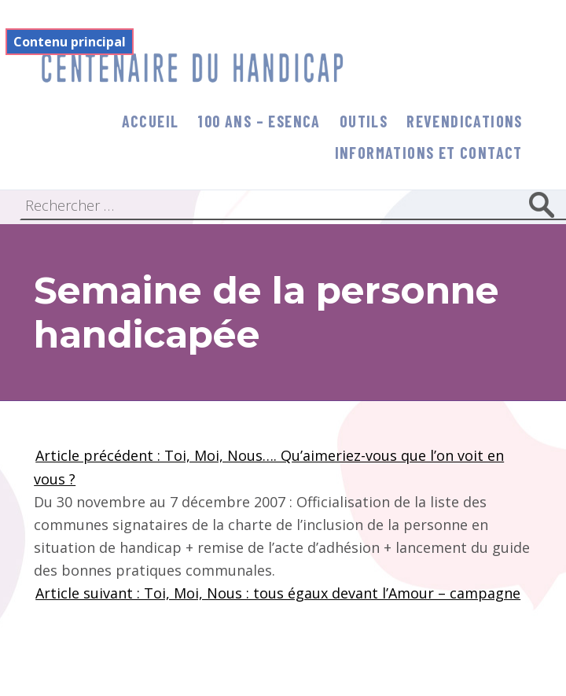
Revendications (464, 121)
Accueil (150, 121)
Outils (364, 121)
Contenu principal (69, 41)
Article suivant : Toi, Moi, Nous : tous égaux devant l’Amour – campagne (277, 593)
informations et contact (429, 152)
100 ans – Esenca (258, 121)
